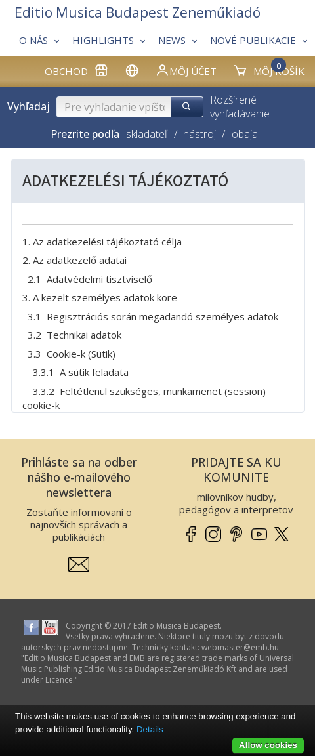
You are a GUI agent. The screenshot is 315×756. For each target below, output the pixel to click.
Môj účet (186, 70)
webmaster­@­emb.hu (240, 647)
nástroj (199, 134)
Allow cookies (268, 745)
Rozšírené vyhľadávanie (240, 106)
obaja (245, 134)
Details (149, 729)
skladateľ (146, 134)
